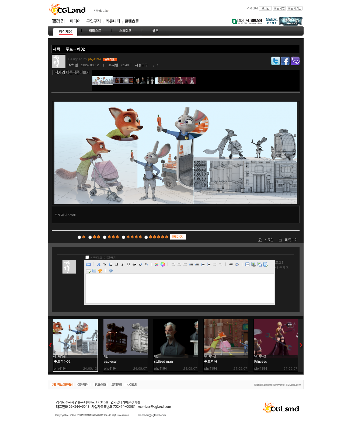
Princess (260, 361)
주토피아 (210, 361)
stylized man (163, 361)
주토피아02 (62, 361)
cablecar (110, 361)
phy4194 (95, 59)
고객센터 (252, 8)
